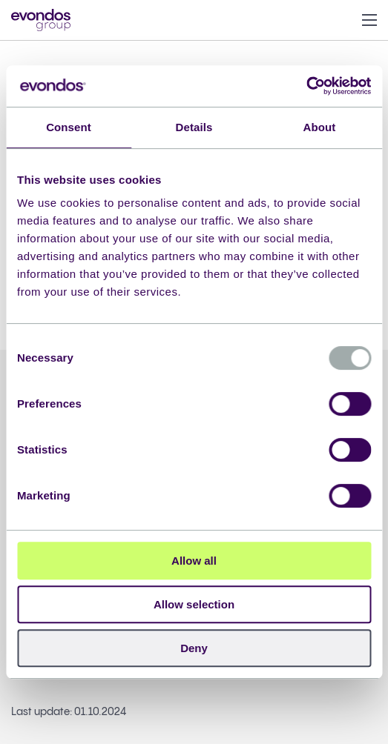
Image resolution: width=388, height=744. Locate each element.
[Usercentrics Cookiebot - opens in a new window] (306, 86)
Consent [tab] (68, 127)
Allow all (194, 560)
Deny (194, 648)
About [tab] (319, 127)
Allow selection (194, 604)
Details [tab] (194, 127)
